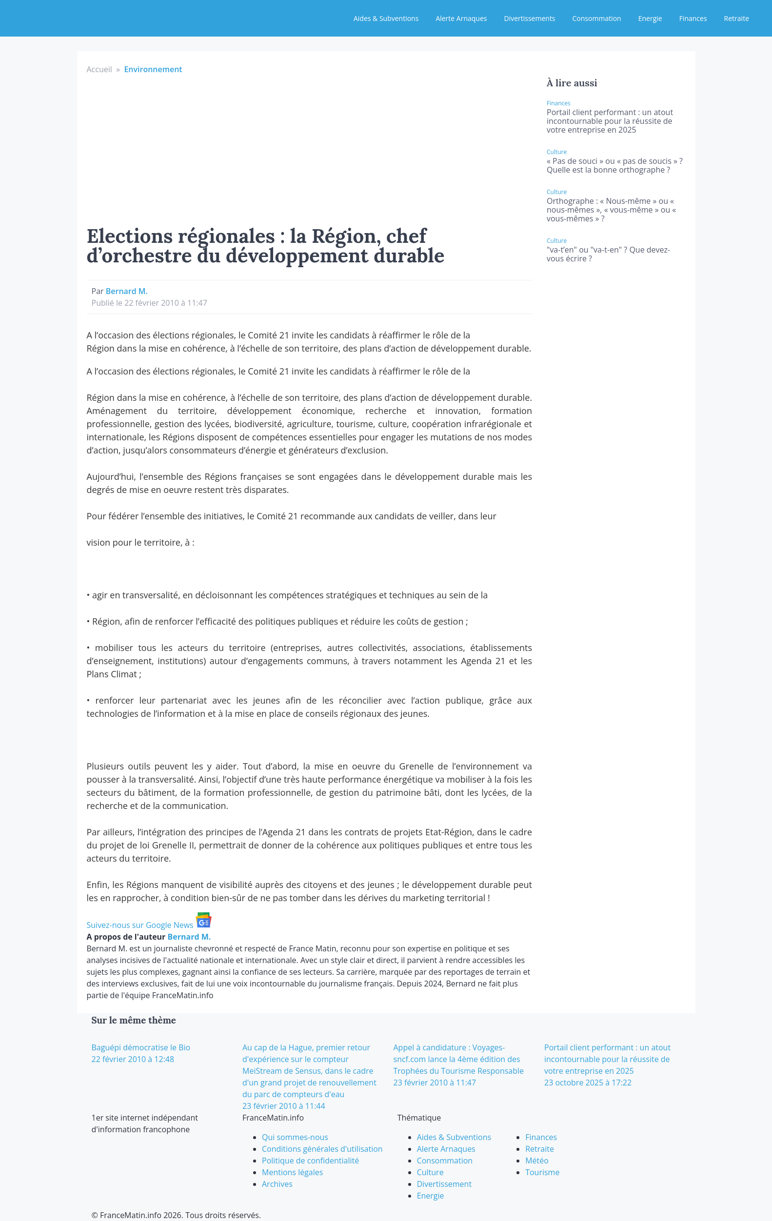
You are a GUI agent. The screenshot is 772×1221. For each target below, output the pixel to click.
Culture (430, 1172)
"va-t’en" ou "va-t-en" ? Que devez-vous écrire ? (608, 254)
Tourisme (542, 1172)
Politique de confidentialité (310, 1160)
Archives (277, 1184)
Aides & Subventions (386, 18)
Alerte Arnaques (461, 18)
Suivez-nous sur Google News (149, 925)
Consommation (597, 18)
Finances (693, 18)
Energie (650, 18)
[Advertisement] (310, 148)
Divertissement (444, 1184)
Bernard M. (127, 291)
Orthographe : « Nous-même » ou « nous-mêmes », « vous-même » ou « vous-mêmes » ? (611, 210)
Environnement (153, 69)
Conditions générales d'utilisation (322, 1148)
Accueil (99, 69)
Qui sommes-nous (295, 1137)
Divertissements (529, 18)
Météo (537, 1160)
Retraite (736, 18)
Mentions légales (292, 1172)
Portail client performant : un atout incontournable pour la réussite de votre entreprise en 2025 (610, 121)
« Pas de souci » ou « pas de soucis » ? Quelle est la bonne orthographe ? (615, 165)
